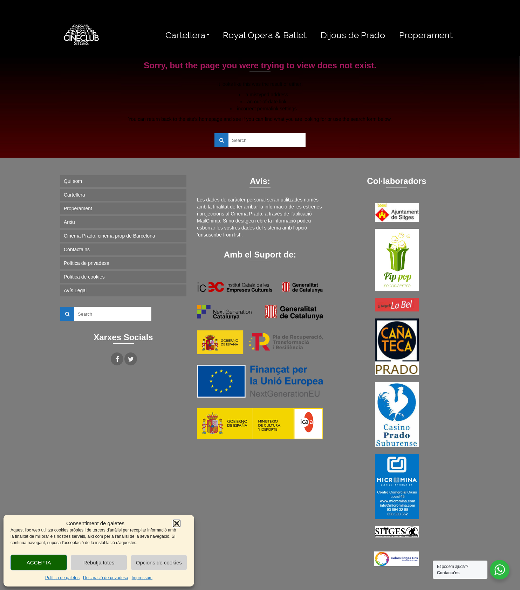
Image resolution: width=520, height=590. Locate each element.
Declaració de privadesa (105, 577)
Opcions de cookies (159, 562)
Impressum (142, 577)
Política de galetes (62, 577)
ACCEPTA (39, 562)
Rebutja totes (98, 562)
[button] (176, 523)
